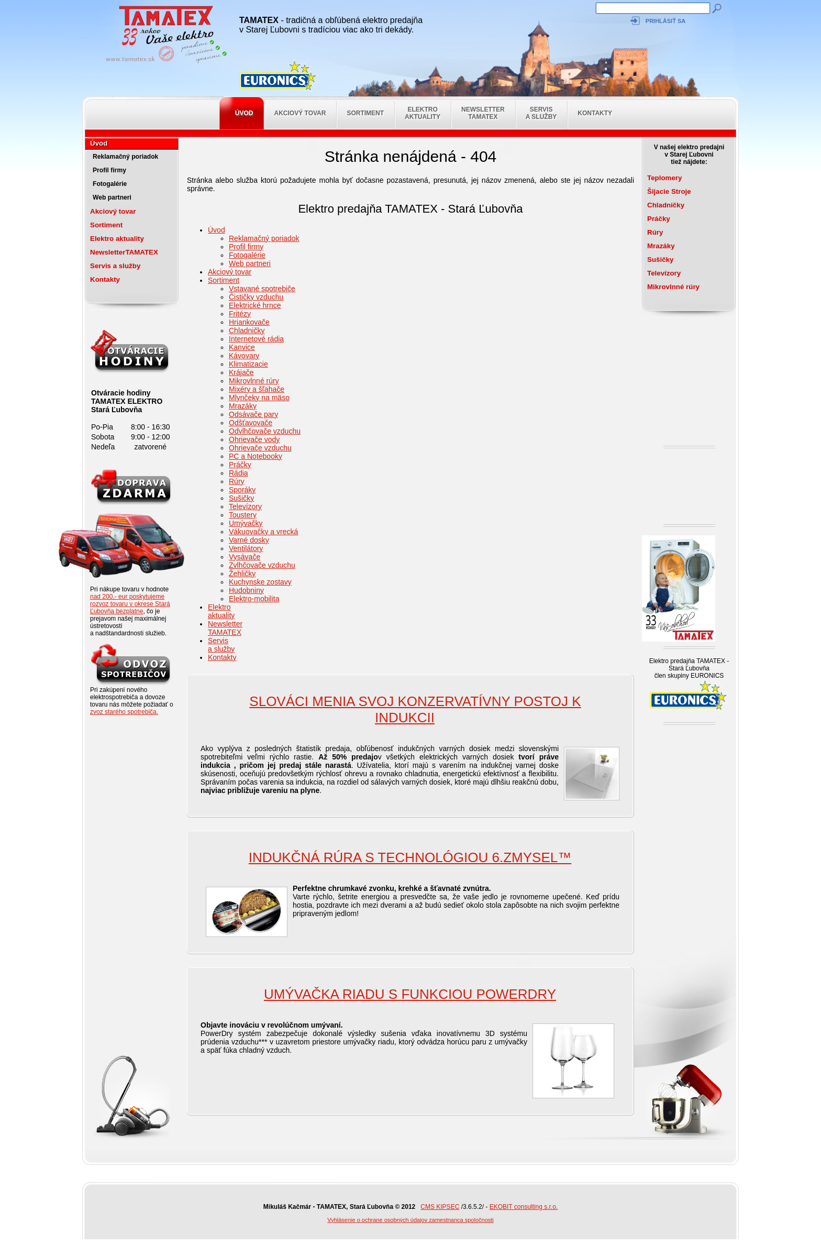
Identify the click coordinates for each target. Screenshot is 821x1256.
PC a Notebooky (255, 456)
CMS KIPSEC (439, 1206)
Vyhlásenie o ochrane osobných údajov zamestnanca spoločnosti (410, 1220)
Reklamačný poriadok (125, 156)
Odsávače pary (253, 414)
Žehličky (242, 573)
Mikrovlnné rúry (254, 381)
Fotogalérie (110, 184)
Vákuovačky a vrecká (263, 531)
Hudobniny (246, 590)
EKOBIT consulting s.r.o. (524, 1206)
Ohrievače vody (254, 439)
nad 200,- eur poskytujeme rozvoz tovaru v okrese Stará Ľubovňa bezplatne (130, 604)
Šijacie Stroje (669, 191)
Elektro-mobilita (254, 598)
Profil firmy (109, 170)
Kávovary (244, 355)
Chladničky (246, 330)
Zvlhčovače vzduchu (262, 565)
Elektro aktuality (422, 113)
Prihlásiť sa (665, 21)
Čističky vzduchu (256, 297)
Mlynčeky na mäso (259, 397)
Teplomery (664, 178)
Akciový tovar (300, 113)
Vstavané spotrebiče (262, 288)
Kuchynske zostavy (260, 582)
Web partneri (112, 197)
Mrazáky (243, 406)
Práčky (240, 464)
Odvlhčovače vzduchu (265, 431)
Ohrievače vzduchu (260, 448)
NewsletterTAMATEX (483, 113)
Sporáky (242, 490)
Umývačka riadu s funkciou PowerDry (410, 994)
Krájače (241, 372)
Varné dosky (249, 540)
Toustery (243, 515)
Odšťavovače (250, 422)
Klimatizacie (248, 364)
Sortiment (365, 113)
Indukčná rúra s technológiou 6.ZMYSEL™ (410, 857)
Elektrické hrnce (255, 305)
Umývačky (246, 523)
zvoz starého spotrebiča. (124, 711)
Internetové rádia (256, 339)
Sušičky (241, 498)
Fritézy (240, 314)
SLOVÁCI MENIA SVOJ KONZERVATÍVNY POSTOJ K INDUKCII (415, 709)
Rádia (238, 473)
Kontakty (595, 113)
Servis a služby (541, 113)
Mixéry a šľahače (256, 389)
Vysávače (244, 557)
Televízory (245, 506)
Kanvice (242, 347)
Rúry (237, 481)
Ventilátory (246, 548)
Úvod (244, 113)
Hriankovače (249, 322)
